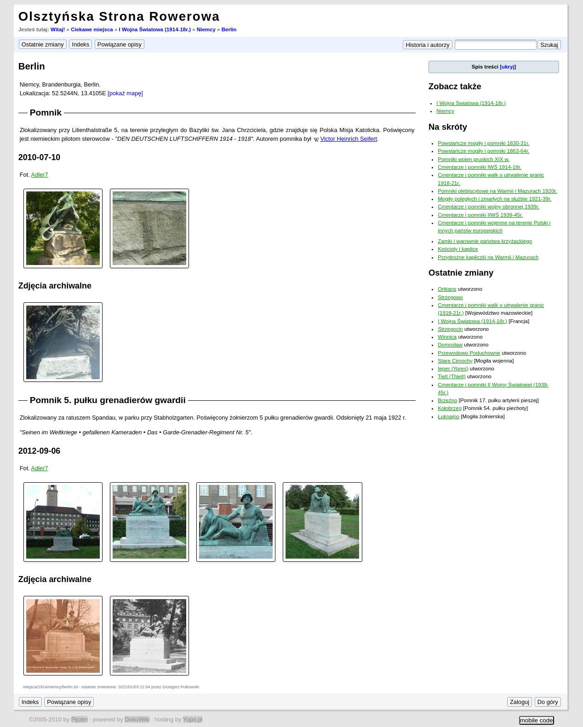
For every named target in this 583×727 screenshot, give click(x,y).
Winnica (447, 337)
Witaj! (58, 29)
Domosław (450, 344)
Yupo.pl (193, 719)
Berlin (229, 29)
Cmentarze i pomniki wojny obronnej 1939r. (488, 206)
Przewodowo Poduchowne (469, 353)
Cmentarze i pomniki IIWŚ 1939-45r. (480, 215)
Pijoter (79, 719)
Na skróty (448, 127)
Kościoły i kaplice (458, 249)
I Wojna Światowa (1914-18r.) (155, 29)
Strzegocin (450, 329)
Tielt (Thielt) (451, 376)
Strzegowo (450, 297)
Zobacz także (455, 86)
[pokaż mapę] (125, 93)
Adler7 (39, 174)
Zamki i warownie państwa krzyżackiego (485, 241)
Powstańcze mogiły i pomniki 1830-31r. (483, 143)
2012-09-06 (39, 451)
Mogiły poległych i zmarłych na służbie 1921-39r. (494, 199)
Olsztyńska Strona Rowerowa (119, 16)
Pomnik (46, 112)
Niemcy (206, 29)
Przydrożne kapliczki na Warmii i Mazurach (488, 257)
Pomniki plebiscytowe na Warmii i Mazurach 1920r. (497, 191)
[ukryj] (508, 66)
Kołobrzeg (450, 408)
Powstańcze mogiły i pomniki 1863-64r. (483, 151)
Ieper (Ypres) (453, 368)
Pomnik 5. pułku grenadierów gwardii (108, 400)
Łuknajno (448, 416)
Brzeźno (447, 400)
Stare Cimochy (455, 361)
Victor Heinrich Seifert (348, 138)
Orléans (447, 289)
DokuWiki (137, 719)
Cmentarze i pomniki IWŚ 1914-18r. (479, 167)
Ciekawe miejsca (92, 29)
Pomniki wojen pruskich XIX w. (473, 159)
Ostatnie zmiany (461, 272)
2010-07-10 (39, 157)
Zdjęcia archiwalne (54, 285)
